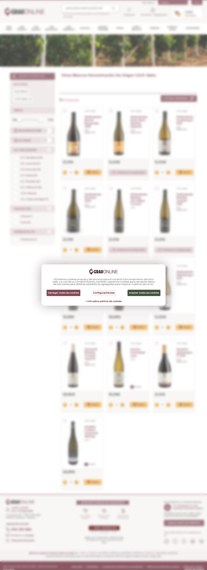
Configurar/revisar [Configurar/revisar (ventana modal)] (104, 293)
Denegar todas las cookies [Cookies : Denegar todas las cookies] (63, 293)
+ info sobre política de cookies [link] (103, 301)
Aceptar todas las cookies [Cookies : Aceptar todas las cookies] (144, 293)
